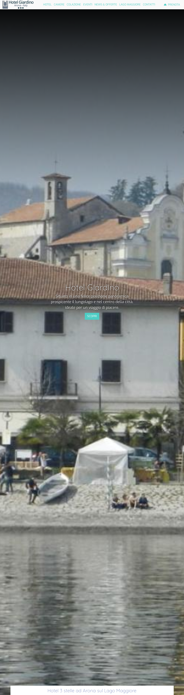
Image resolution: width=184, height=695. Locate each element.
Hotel (47, 4)
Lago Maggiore (130, 4)
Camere (59, 4)
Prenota (174, 4)
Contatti (149, 4)
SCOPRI (92, 316)
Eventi (87, 4)
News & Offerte (106, 4)
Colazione (74, 4)
